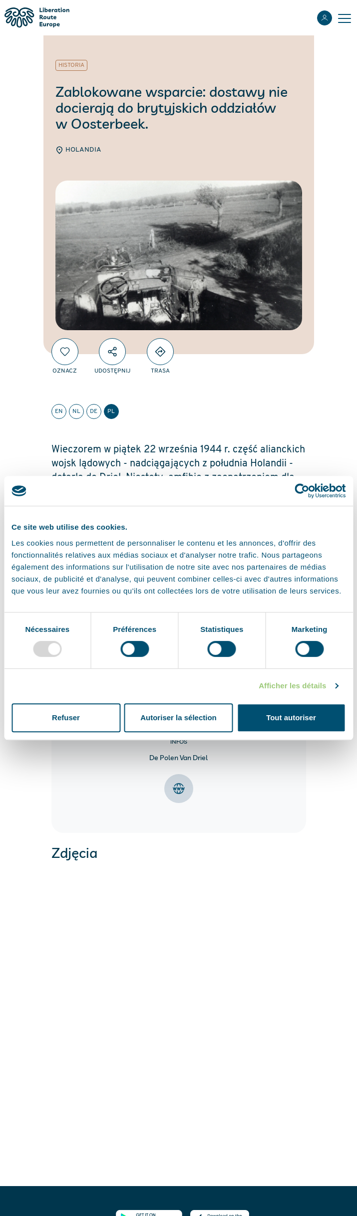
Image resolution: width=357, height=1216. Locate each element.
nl (76, 411)
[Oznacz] (64, 351)
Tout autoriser (291, 717)
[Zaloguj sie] (324, 17)
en (59, 411)
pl (111, 411)
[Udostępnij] (112, 351)
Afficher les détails (292, 685)
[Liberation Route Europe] (36, 17)
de (93, 411)
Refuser (66, 717)
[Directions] (160, 351)
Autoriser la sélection (178, 717)
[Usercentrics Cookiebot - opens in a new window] (302, 490)
